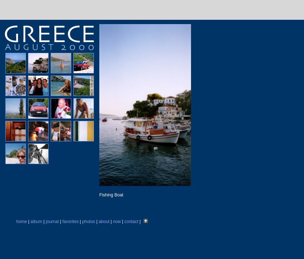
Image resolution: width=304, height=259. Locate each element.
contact (131, 221)
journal (52, 221)
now (117, 221)
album (36, 221)
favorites (70, 221)
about (104, 221)
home (21, 221)
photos (88, 221)
